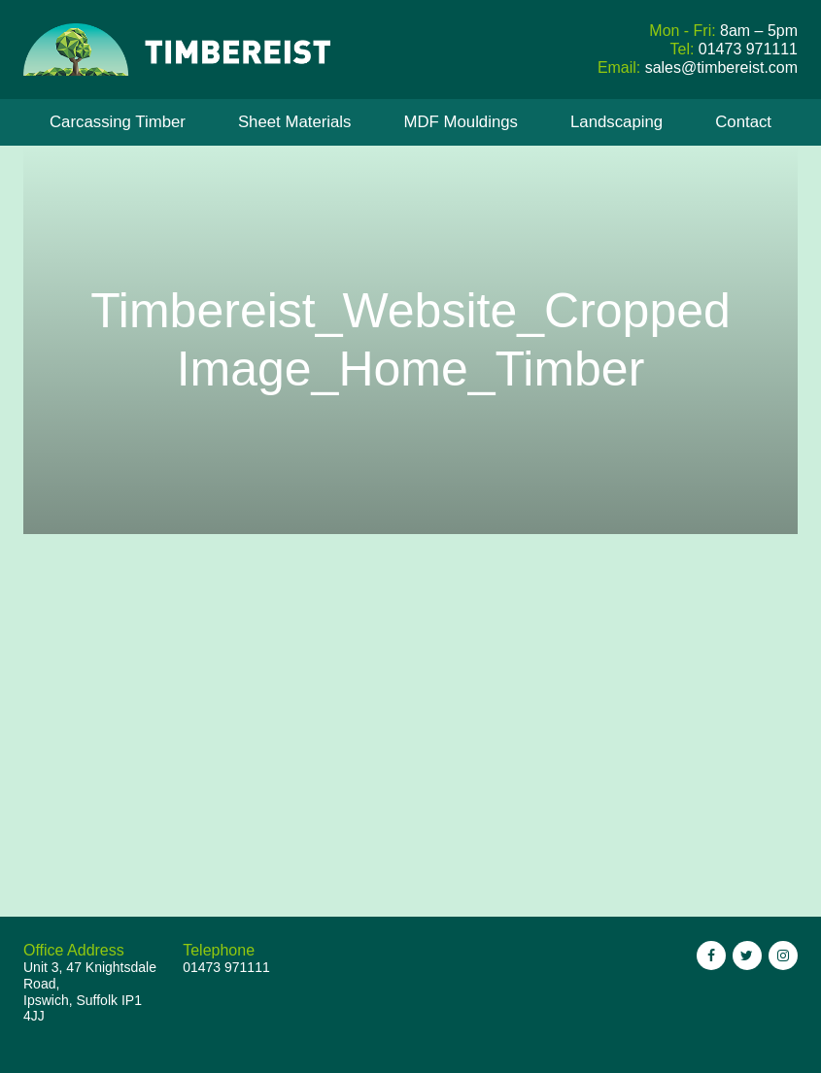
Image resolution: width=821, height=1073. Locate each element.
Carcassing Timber (118, 122)
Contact (743, 122)
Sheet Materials (295, 122)
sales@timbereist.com (721, 67)
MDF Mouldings (460, 122)
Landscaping (616, 122)
